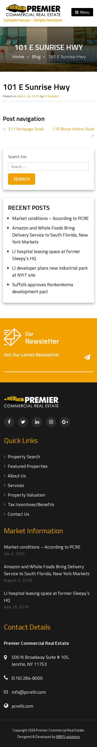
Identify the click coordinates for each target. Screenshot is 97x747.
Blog (36, 56)
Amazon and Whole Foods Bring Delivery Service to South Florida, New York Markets (50, 234)
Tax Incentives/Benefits (31, 504)
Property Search (24, 456)
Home (18, 56)
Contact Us (18, 514)
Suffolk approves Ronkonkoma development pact (42, 288)
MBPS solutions (68, 736)
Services (16, 485)
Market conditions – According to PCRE (50, 218)
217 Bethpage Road (25, 129)
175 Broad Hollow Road (73, 129)
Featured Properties (28, 466)
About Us (17, 475)
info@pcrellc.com (29, 692)
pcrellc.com (22, 705)
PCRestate (51, 96)
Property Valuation (26, 494)
